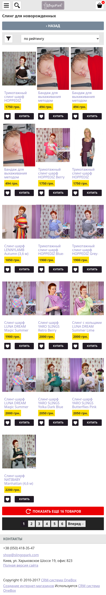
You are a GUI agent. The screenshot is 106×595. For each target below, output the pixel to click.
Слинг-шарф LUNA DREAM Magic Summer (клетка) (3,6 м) (16, 326)
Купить (24, 116)
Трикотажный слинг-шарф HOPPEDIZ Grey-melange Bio (85, 250)
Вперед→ (76, 523)
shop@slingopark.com (21, 555)
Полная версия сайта (20, 565)
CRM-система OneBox (59, 580)
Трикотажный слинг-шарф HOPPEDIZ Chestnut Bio (15, 96)
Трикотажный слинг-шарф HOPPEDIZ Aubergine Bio (83, 173)
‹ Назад (53, 25)
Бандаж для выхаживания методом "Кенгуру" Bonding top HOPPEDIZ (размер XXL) (15, 173)
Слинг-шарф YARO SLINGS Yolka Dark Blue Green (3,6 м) (50, 403)
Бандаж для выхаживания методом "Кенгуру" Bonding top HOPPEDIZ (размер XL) (83, 96)
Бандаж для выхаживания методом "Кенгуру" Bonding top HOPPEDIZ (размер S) (49, 96)
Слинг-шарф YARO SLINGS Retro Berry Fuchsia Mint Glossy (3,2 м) (49, 326)
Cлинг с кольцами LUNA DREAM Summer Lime (87, 326)
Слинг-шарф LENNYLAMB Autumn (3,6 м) (16, 250)
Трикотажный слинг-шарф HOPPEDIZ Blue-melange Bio (51, 250)
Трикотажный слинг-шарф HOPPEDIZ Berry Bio (51, 173)
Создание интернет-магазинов (28, 585)
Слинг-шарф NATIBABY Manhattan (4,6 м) (18, 479)
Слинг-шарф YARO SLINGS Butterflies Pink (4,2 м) (84, 403)
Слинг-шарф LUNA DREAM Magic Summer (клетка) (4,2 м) (16, 403)
